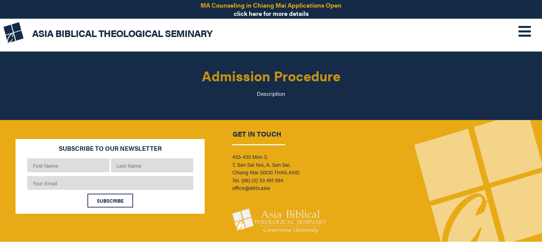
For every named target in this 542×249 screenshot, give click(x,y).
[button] (511, 31)
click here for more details (271, 13)
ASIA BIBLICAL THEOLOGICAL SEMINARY (122, 33)
